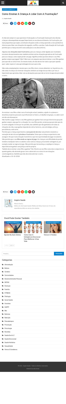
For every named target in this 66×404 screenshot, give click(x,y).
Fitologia (8, 296)
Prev (6, 245)
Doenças (7, 286)
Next (12, 245)
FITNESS (7, 293)
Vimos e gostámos (11, 349)
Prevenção (8, 325)
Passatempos (9, 321)
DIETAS (7, 282)
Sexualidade (9, 346)
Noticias (7, 314)
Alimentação (9, 264)
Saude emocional (10, 339)
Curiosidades (9, 275)
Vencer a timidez (50, 235)
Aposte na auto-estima (12, 235)
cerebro (7, 272)
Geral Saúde (9, 300)
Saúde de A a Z (9, 335)
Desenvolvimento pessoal (10, 9)
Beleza (7, 268)
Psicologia (8, 328)
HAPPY (7, 307)
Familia (7, 289)
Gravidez (8, 303)
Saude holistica (10, 342)
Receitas (7, 332)
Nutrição (7, 318)
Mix (6, 310)
